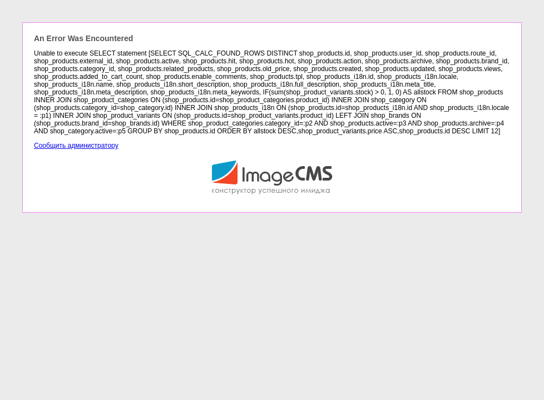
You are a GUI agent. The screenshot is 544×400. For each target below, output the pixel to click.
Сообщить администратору (76, 145)
